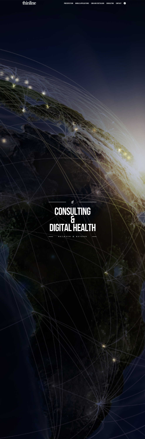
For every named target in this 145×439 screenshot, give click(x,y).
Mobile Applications (82, 3)
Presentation (68, 3)
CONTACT (119, 3)
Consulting (110, 3)
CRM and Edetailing (97, 3)
